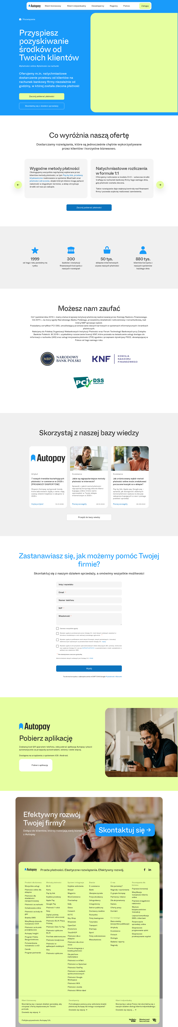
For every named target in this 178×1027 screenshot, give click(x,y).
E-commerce (94, 886)
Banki (91, 890)
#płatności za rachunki (48, 66)
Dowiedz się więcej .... (125, 1010)
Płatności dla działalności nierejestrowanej (32, 898)
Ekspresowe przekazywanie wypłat (141, 935)
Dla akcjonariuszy (117, 900)
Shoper (71, 890)
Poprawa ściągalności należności (141, 902)
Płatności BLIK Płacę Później (55, 922)
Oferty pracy (115, 907)
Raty (48, 911)
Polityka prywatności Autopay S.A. (36, 1020)
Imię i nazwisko (66, 584)
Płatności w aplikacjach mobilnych (55, 945)
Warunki (119, 676)
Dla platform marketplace (73, 955)
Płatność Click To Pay (55, 927)
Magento (72, 893)
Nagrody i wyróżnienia (119, 890)
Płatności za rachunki (34, 904)
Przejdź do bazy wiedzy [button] (89, 517)
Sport (91, 932)
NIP (61, 608)
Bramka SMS (30, 917)
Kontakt (114, 911)
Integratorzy (94, 904)
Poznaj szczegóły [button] (79, 504)
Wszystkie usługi (32, 886)
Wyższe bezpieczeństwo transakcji (139, 909)
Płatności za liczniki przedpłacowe (33, 928)
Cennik (28, 949)
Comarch (71, 911)
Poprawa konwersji (140, 889)
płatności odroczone (39, 180)
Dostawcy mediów (97, 911)
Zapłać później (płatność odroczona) (55, 916)
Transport (93, 925)
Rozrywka (93, 915)
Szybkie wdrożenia (75, 886)
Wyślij (89, 668)
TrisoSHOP (72, 932)
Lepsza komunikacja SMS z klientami (140, 916)
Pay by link (68, 175)
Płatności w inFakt (76, 960)
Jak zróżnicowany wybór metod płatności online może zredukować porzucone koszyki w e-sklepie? (129, 481)
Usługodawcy (95, 900)
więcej (104, 641)
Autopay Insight (31, 933)
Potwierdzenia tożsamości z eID (32, 944)
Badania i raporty (117, 942)
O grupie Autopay (117, 893)
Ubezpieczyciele (96, 893)
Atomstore (72, 929)
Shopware (72, 922)
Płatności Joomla (75, 987)
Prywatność (110, 676)
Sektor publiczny (96, 907)
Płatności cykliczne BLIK (54, 931)
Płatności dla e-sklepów (74, 937)
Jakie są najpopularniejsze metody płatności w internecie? (88, 480)
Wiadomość (65, 616)
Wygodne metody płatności (54, 168)
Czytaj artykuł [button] (37, 504)
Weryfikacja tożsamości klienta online (140, 895)
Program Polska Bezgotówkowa (31, 938)
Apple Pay (50, 900)
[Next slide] (160, 185)
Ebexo (70, 907)
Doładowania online (33, 908)
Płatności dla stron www (76, 943)
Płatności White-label (77, 990)
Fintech (113, 934)
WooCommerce (74, 897)
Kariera (113, 904)
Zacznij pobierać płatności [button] (41, 96)
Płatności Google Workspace (75, 978)
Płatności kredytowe (55, 940)
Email (62, 592)
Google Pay (51, 904)
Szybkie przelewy (53, 897)
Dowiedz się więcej (30, 1012)
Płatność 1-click (53, 907)
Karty (48, 890)
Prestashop (72, 900)
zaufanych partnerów (88, 648)
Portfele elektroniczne (56, 936)
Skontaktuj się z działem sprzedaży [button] (41, 106)
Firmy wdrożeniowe (97, 936)
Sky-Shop (72, 918)
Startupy (93, 929)
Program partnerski (33, 953)
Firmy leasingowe (96, 918)
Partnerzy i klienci (118, 897)
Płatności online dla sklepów (33, 891)
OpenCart (72, 925)
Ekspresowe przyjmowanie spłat (140, 929)
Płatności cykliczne (54, 953)
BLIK (48, 886)
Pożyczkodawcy (96, 897)
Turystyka (93, 922)
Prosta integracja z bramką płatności (76, 949)
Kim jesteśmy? (116, 886)
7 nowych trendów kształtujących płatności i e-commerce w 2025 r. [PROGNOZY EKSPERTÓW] (47, 481)
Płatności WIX (74, 983)
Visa (48, 950)
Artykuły (114, 927)
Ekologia (114, 938)
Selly (70, 904)
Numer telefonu (66, 600)
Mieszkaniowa (95, 939)
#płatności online (27, 66)
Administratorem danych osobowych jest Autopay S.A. (74, 658)
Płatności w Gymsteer (77, 964)
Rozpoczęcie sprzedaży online (139, 923)
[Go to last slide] (18, 185)
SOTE (70, 915)
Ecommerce (115, 931)
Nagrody (114, 945)
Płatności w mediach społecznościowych (76, 972)
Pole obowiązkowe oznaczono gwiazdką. (69, 654)
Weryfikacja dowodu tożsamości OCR (33, 922)
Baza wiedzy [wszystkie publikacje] (119, 922)
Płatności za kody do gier (33, 912)
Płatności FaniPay (75, 967)
